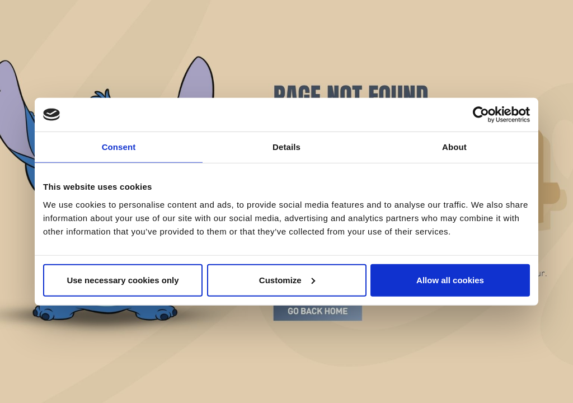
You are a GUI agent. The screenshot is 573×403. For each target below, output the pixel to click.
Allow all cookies (450, 279)
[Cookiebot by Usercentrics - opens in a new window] (481, 114)
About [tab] (454, 147)
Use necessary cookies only (123, 279)
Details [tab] (286, 147)
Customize (287, 279)
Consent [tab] (119, 147)
